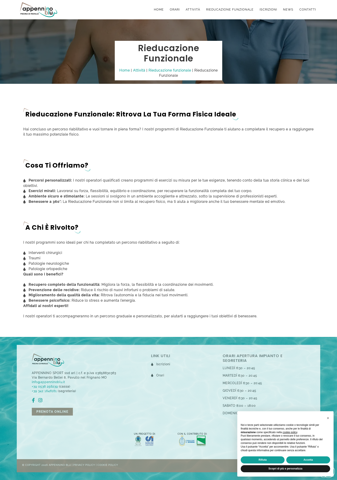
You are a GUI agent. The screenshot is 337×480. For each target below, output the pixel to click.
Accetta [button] (308, 459)
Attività (193, 9)
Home (159, 9)
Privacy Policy (84, 465)
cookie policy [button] (290, 432)
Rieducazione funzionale (230, 9)
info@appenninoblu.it (48, 382)
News (288, 9)
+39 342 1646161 (44, 391)
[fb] (34, 401)
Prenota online (52, 411)
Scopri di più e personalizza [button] (285, 468)
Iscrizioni (268, 9)
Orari (175, 9)
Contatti (307, 9)
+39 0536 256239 (45, 386)
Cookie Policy (107, 465)
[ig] (41, 401)
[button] (328, 418)
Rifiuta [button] (263, 459)
